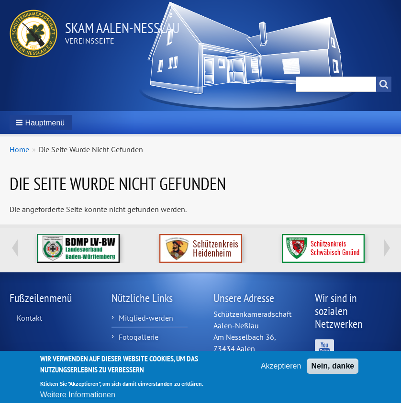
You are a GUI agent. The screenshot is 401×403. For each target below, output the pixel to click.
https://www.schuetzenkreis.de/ (323, 248)
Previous (14, 248)
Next (386, 248)
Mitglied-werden (146, 318)
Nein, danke (332, 370)
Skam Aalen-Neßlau (122, 27)
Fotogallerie (138, 337)
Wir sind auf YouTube (324, 348)
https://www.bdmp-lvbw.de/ (78, 248)
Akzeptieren (281, 370)
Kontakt (29, 318)
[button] (41, 122)
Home (19, 149)
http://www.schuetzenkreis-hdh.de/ (200, 248)
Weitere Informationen (77, 398)
